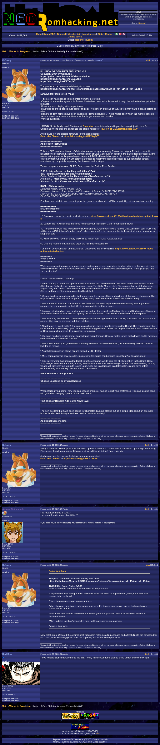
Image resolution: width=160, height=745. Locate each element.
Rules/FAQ (49, 34)
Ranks (108, 34)
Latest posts (89, 34)
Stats (100, 34)
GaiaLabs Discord (50, 136)
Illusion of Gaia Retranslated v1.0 (119, 129)
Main (38, 34)
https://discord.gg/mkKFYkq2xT (81, 136)
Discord (142, 23)
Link (148, 60)
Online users (75, 36)
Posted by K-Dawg (57, 571)
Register (79, 39)
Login (89, 39)
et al (98, 734)
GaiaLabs (88, 126)
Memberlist (74, 34)
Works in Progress (19, 51)
